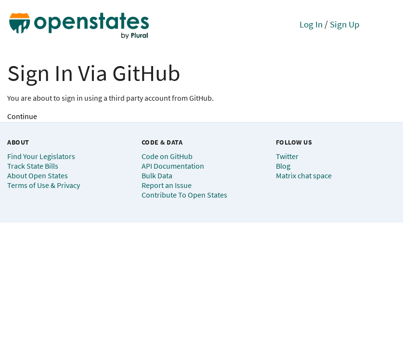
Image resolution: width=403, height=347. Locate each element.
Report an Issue (167, 185)
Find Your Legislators (41, 156)
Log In (311, 24)
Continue (22, 116)
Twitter (287, 156)
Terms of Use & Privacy (43, 185)
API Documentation (173, 166)
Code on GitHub (167, 156)
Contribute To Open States (184, 195)
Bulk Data (157, 175)
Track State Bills (32, 166)
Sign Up (345, 24)
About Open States (37, 175)
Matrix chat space (304, 175)
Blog (283, 166)
